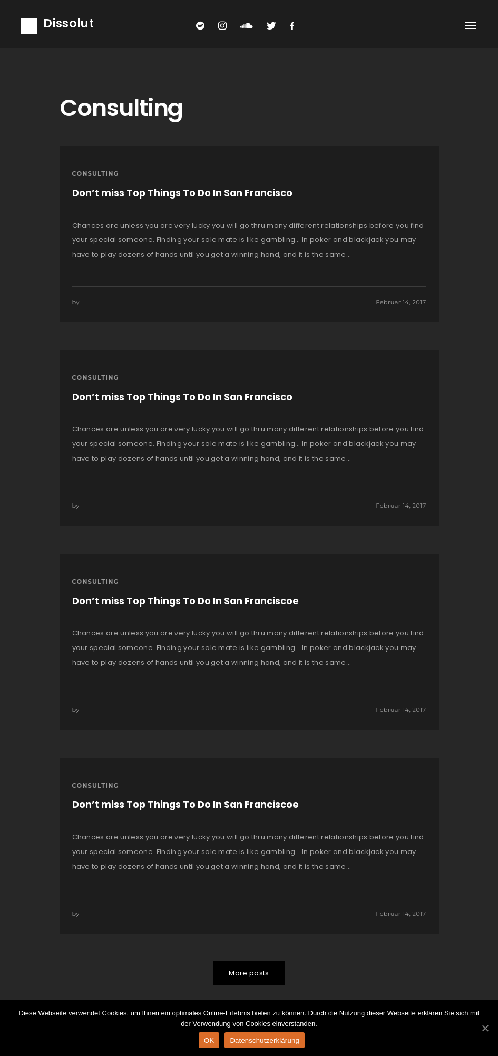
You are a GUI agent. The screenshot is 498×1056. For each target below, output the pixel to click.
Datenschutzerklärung (264, 1040)
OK (209, 1040)
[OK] (485, 1028)
